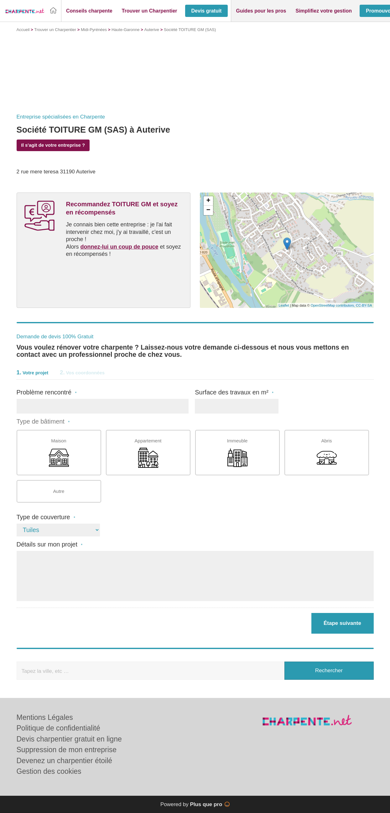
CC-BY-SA (364, 305)
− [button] (208, 210)
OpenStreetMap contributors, (333, 305)
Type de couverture (46, 517)
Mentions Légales (45, 717)
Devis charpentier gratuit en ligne (69, 739)
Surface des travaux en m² (234, 392)
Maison (59, 453)
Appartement (148, 453)
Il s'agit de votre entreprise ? (53, 145)
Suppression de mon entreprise (67, 750)
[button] (89, 11)
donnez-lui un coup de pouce (120, 247)
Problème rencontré (47, 392)
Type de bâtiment (43, 421)
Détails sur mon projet (50, 544)
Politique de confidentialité (58, 728)
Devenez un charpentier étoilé (64, 761)
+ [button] (208, 201)
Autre (59, 491)
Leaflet (284, 305)
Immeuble (237, 453)
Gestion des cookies (49, 771)
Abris (327, 453)
